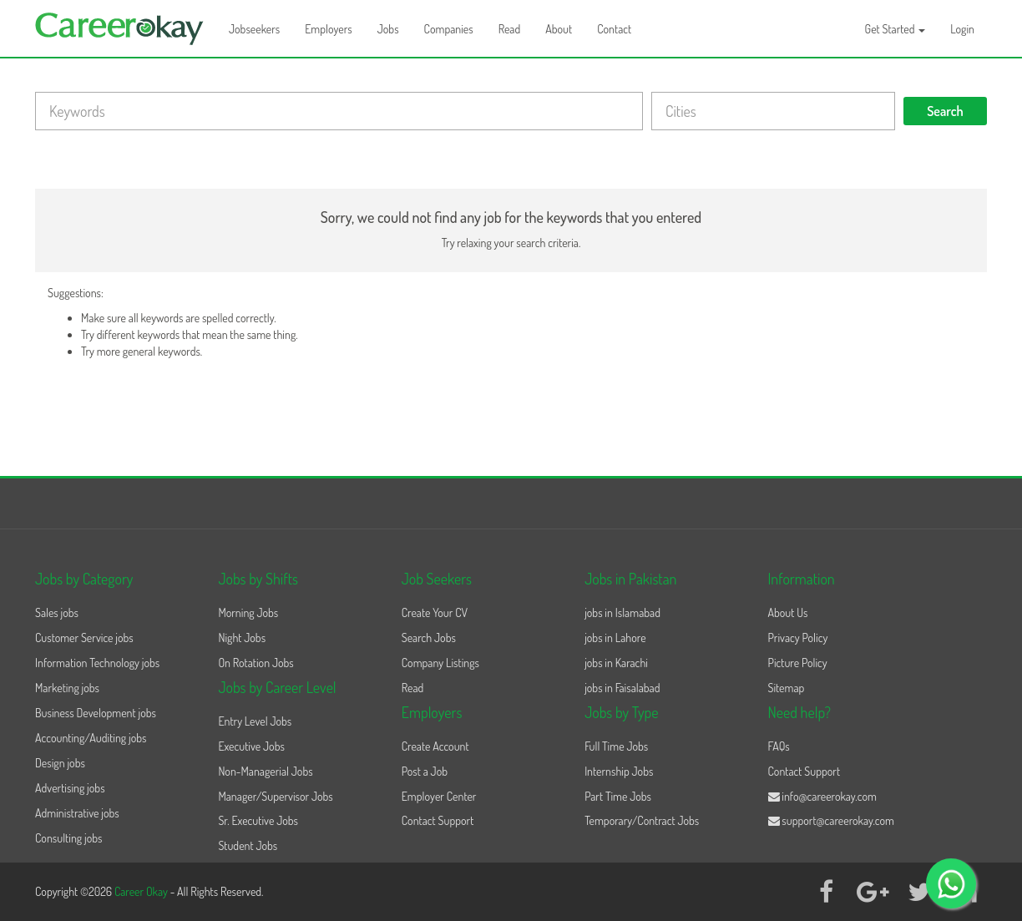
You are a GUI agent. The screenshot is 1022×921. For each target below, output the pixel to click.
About (558, 29)
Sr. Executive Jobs (258, 820)
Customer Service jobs (84, 637)
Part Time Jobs (617, 796)
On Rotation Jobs (255, 662)
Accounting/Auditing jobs (90, 738)
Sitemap (786, 688)
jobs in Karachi (616, 662)
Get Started (895, 29)
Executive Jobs (251, 746)
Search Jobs (429, 637)
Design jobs (60, 763)
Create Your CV (435, 612)
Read (509, 29)
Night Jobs (242, 637)
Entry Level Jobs (254, 721)
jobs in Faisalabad (622, 688)
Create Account (435, 746)
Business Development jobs (95, 713)
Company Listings (440, 662)
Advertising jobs (70, 788)
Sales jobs (56, 612)
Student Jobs (247, 845)
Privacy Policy (798, 637)
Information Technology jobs (97, 662)
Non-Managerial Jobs (265, 771)
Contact (614, 29)
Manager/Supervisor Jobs (275, 796)
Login (962, 29)
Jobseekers (254, 29)
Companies (448, 29)
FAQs (779, 746)
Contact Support (438, 820)
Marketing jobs (67, 688)
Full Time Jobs (616, 746)
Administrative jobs (77, 813)
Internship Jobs (618, 771)
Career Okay (142, 891)
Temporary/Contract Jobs (641, 820)
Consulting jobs (68, 838)
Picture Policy (797, 662)
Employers (328, 29)
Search (945, 111)
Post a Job (425, 771)
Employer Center (439, 796)
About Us (788, 612)
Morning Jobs (248, 612)
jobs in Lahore (614, 637)
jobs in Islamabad (622, 612)
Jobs (388, 29)
